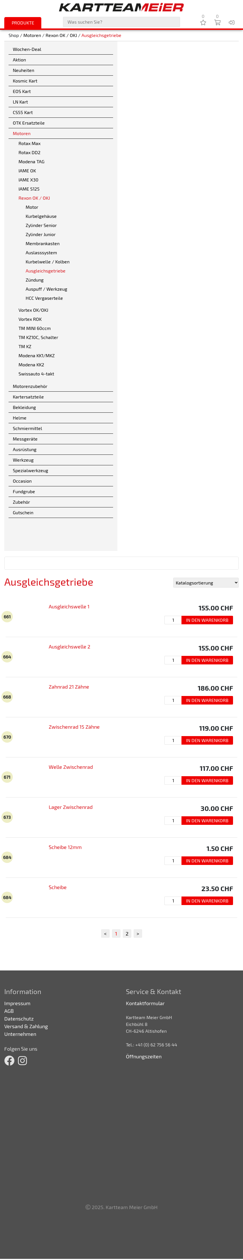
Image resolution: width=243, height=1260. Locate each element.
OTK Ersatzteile (29, 122)
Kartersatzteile (28, 396)
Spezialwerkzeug (30, 470)
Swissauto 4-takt (36, 373)
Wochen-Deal (27, 49)
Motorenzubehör (30, 386)
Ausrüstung (24, 449)
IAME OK (27, 170)
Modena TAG (31, 161)
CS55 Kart (23, 112)
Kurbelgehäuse (41, 216)
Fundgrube (24, 491)
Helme (19, 417)
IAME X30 (28, 179)
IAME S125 (29, 188)
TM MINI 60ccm (35, 328)
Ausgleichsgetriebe (101, 35)
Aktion (19, 59)
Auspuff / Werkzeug (46, 289)
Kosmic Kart (25, 80)
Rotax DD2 (29, 152)
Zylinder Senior (41, 225)
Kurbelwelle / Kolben (48, 261)
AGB (9, 1011)
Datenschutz (19, 1018)
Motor (32, 207)
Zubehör (21, 502)
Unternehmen (20, 1034)
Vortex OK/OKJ (33, 310)
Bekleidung (24, 407)
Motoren (32, 35)
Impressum (17, 1003)
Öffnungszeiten (144, 1056)
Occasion (22, 481)
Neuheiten (23, 70)
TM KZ (25, 346)
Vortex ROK (30, 319)
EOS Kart (22, 91)
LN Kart (20, 101)
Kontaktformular (145, 1003)
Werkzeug (23, 459)
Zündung (35, 279)
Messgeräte (25, 438)
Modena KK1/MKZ (37, 355)
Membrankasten (43, 243)
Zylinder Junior (41, 234)
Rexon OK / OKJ (61, 35)
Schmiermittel (27, 428)
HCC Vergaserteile (44, 298)
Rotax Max (29, 143)
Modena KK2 (31, 364)
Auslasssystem (41, 252)
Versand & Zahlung (26, 1026)
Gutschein (23, 512)
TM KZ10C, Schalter (38, 337)
